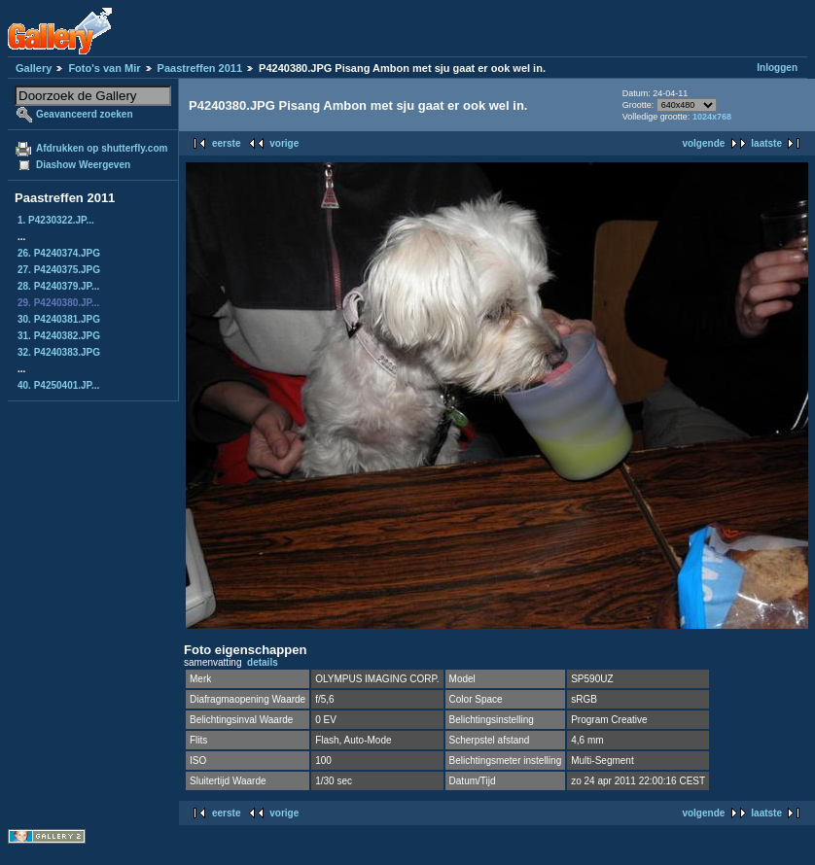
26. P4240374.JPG (59, 253)
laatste (766, 143)
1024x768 (711, 116)
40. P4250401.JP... (58, 385)
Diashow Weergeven (83, 164)
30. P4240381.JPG (59, 319)
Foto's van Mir (104, 68)
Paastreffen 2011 (200, 68)
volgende (703, 143)
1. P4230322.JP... (56, 220)
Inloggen (777, 67)
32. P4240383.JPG (59, 352)
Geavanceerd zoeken (84, 114)
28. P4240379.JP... (58, 286)
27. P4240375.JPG (59, 269)
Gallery (34, 68)
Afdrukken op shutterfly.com (101, 148)
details (262, 662)
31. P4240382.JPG (59, 335)
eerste (226, 143)
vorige (284, 143)
